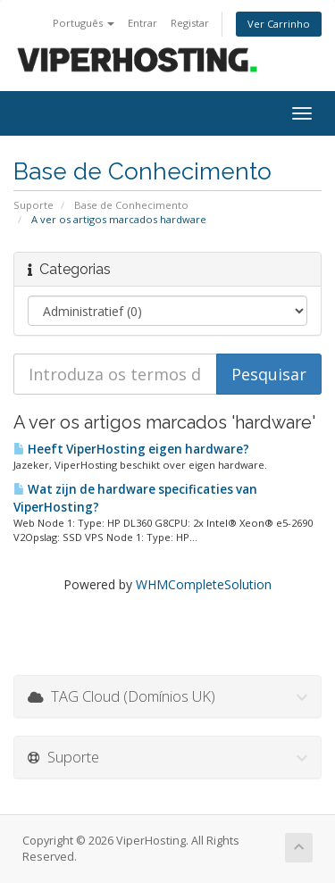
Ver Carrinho (278, 23)
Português (83, 22)
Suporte (33, 205)
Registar (190, 22)
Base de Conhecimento (131, 205)
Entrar (142, 22)
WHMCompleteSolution (204, 584)
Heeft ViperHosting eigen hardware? (131, 449)
